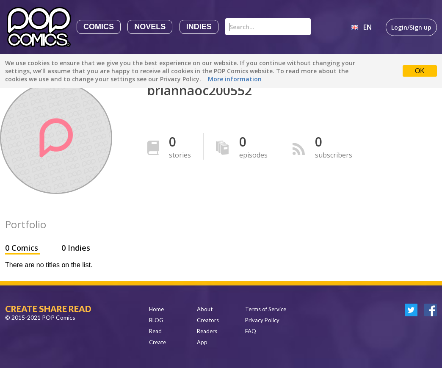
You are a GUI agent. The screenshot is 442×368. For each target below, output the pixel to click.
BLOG (156, 320)
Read (155, 331)
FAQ (250, 331)
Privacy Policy (262, 320)
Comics (98, 26)
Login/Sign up (411, 27)
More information (235, 79)
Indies (199, 26)
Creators (208, 320)
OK (420, 71)
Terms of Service (265, 309)
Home (156, 309)
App (202, 342)
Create (157, 342)
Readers (207, 331)
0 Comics (22, 248)
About (205, 309)
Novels (150, 26)
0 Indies (75, 248)
